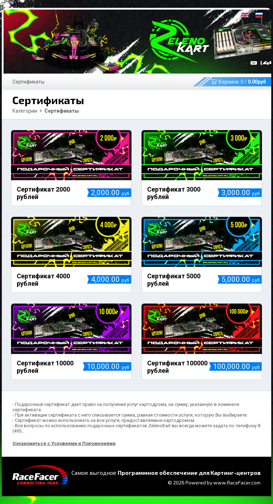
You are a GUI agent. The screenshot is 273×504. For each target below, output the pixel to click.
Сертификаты (28, 82)
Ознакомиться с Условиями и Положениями (64, 443)
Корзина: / (238, 82)
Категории (24, 111)
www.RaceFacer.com (237, 482)
